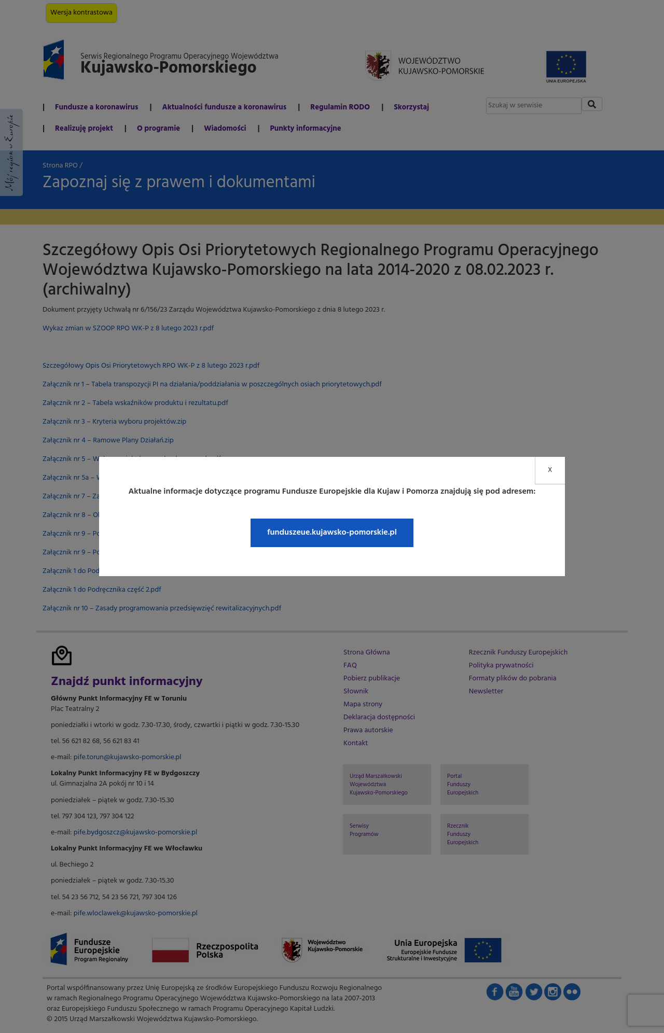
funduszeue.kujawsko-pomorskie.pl (332, 532)
